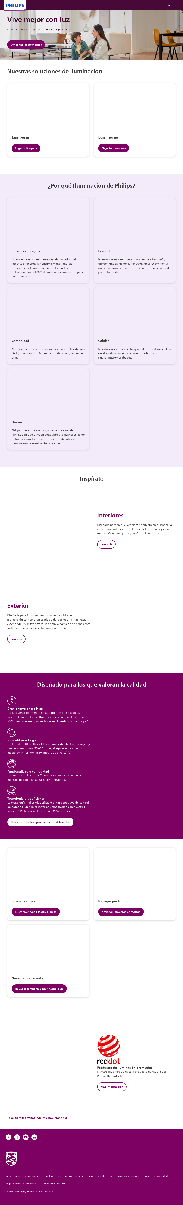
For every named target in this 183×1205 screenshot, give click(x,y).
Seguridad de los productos (21, 1184)
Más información (111, 1086)
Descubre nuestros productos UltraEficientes (40, 821)
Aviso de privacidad (156, 1177)
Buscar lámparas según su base (35, 911)
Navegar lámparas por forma (121, 911)
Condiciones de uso (54, 1184)
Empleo (48, 1177)
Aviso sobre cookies (128, 1177)
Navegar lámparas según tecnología (39, 988)
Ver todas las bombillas (26, 44)
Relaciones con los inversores (22, 1177)
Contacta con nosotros (70, 1177)
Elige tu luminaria (114, 148)
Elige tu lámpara (26, 148)
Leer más (106, 544)
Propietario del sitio (100, 1177)
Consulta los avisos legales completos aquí (38, 1117)
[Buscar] (169, 5)
